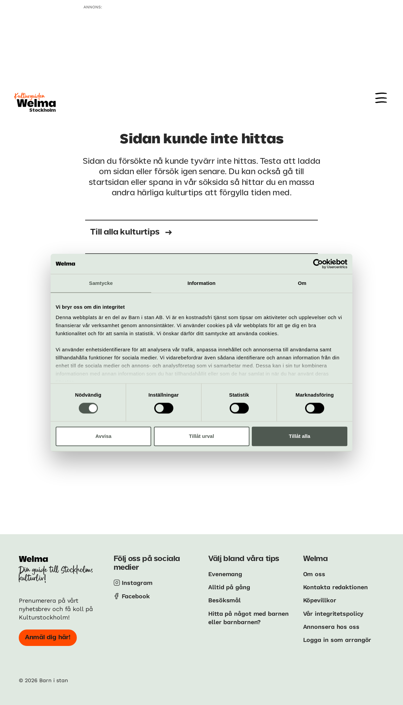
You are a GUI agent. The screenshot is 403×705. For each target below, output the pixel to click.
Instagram (137, 582)
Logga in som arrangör (337, 639)
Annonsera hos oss (331, 626)
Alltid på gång (229, 587)
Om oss (314, 573)
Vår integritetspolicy (333, 613)
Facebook (136, 596)
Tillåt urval (201, 436)
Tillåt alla (299, 436)
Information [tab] (201, 283)
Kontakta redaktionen (335, 587)
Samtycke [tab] (101, 283)
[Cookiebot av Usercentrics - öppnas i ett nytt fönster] (318, 264)
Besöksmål (224, 600)
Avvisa (104, 436)
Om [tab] (302, 283)
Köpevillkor (319, 600)
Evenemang (225, 573)
